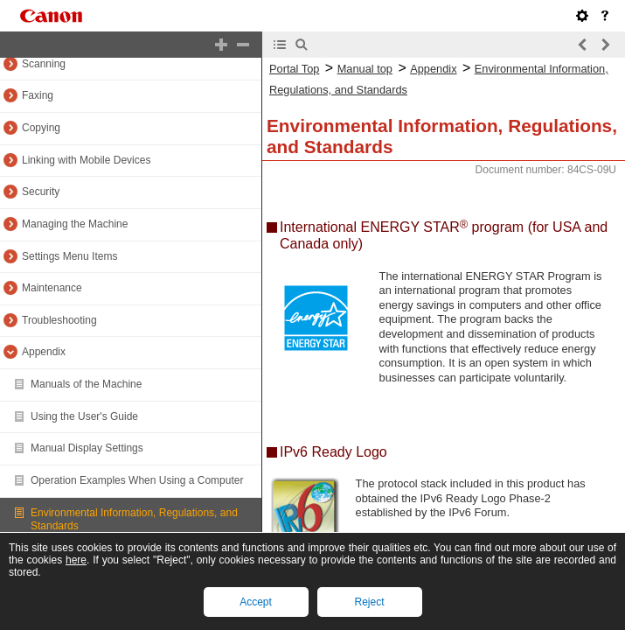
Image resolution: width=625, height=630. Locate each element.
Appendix (44, 352)
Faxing (37, 95)
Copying (41, 128)
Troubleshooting (59, 320)
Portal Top (294, 68)
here (76, 560)
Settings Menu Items (69, 256)
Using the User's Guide (84, 416)
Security (40, 192)
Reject (369, 602)
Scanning (44, 64)
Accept (256, 602)
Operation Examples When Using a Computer (137, 480)
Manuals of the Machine (86, 384)
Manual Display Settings (87, 448)
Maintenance (52, 288)
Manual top (364, 68)
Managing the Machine (75, 224)
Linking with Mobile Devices (86, 160)
